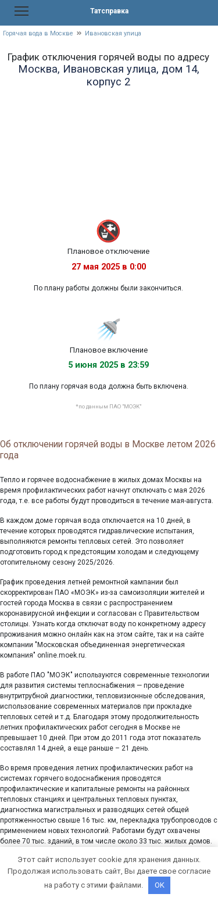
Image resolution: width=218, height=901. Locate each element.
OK (160, 885)
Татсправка (109, 11)
